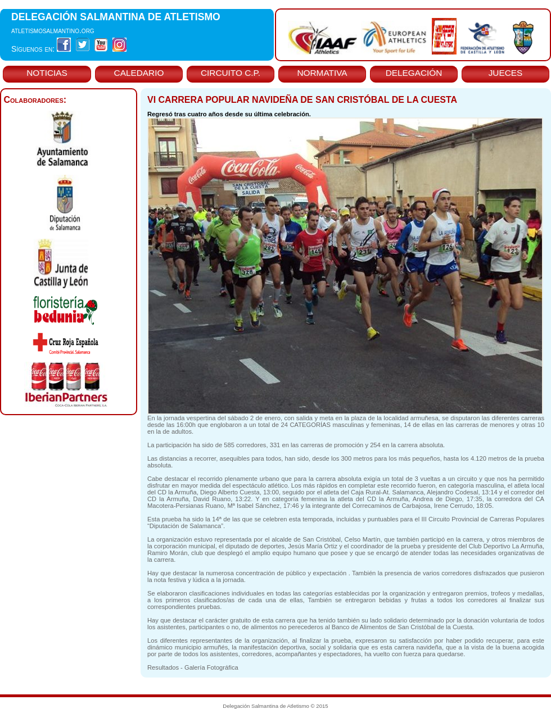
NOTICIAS (46, 73)
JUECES (506, 73)
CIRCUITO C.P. (230, 73)
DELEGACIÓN (414, 73)
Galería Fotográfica (211, 667)
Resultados (163, 667)
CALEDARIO (139, 73)
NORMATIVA (322, 73)
